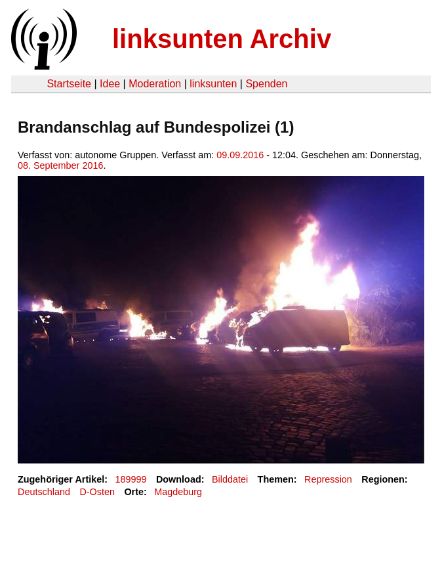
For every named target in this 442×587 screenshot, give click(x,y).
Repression (328, 479)
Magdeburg (178, 492)
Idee (110, 83)
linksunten (213, 83)
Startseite (69, 83)
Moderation (155, 83)
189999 (131, 479)
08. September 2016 (60, 165)
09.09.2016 (240, 155)
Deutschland (44, 492)
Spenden (266, 83)
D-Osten (97, 492)
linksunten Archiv (221, 38)
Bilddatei (230, 479)
